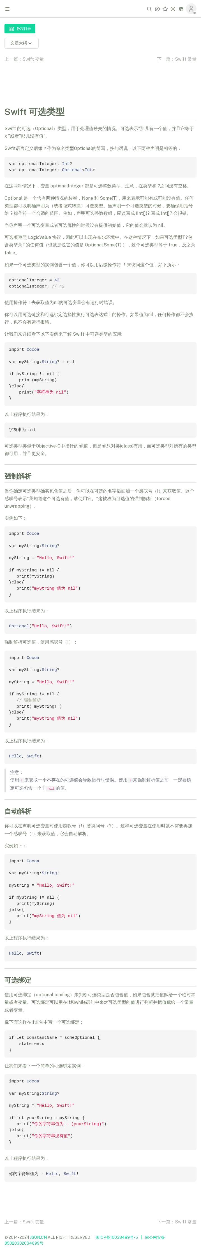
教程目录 (20, 28)
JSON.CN (38, 1237)
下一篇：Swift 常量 (177, 59)
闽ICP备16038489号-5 (117, 1237)
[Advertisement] (100, 80)
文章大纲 (21, 43)
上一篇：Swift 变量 (24, 59)
